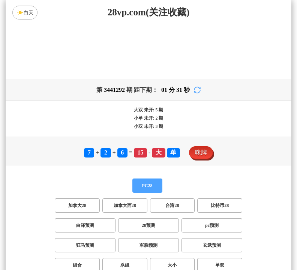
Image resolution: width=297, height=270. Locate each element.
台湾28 (172, 210)
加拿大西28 (125, 210)
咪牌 (201, 157)
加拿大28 (77, 210)
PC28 (147, 190)
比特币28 (220, 210)
